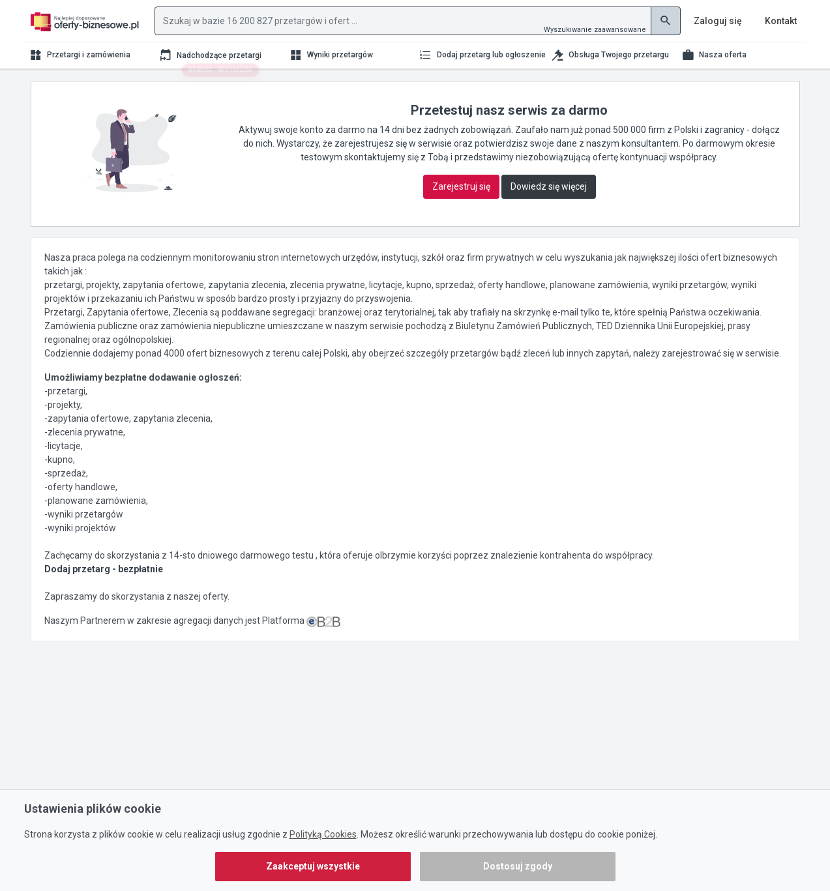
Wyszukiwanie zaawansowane (595, 29)
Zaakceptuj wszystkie (313, 866)
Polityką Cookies (323, 834)
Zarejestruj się (461, 186)
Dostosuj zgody (517, 866)
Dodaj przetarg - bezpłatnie (103, 569)
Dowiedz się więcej (549, 186)
